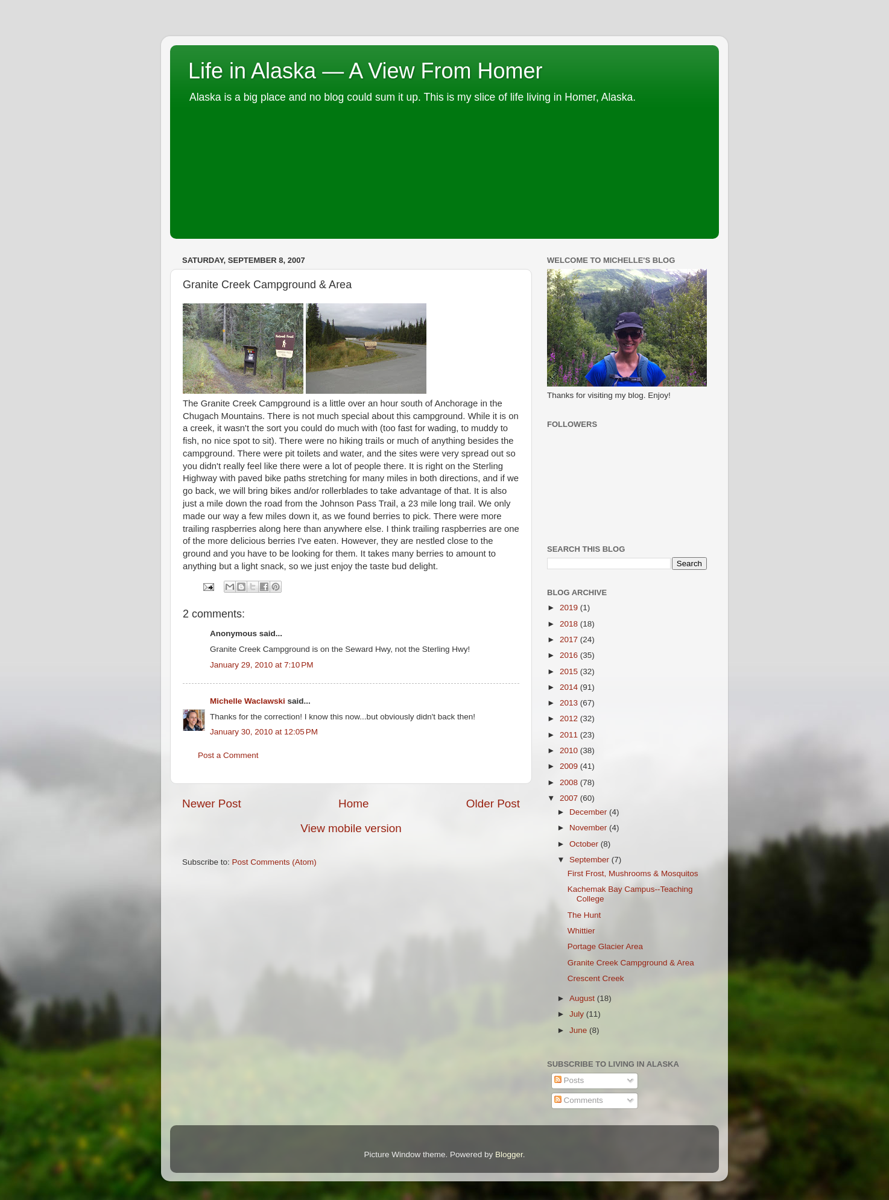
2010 (570, 750)
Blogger (509, 1154)
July (577, 1013)
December (589, 811)
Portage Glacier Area (605, 946)
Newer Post (211, 803)
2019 (570, 607)
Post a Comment (228, 755)
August (583, 998)
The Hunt (584, 915)
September (590, 859)
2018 (570, 623)
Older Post (493, 803)
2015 (570, 671)
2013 (570, 702)
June (579, 1030)
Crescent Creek (596, 978)
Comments (578, 1100)
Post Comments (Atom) (274, 862)
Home (353, 803)
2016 (570, 655)
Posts (569, 1080)
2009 (570, 766)
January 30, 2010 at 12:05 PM (264, 731)
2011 (570, 734)
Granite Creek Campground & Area (631, 962)
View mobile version (351, 828)
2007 (570, 798)
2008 (570, 782)
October (585, 843)
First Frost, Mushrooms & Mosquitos (633, 873)
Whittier (581, 930)
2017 (570, 639)
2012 (570, 718)
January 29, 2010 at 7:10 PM (262, 664)
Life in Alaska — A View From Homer (365, 70)
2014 (570, 687)
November (589, 827)
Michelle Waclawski (247, 701)
